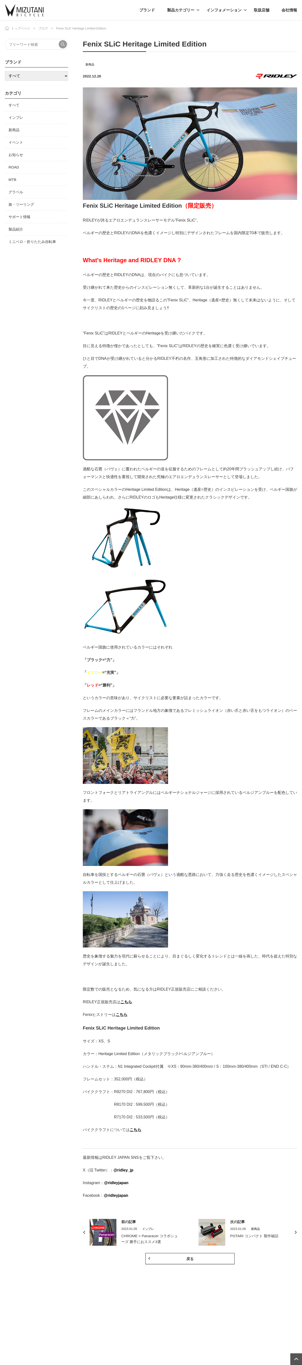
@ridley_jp (123, 1170)
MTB (12, 179)
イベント (16, 142)
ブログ (43, 28)
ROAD (14, 167)
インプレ (16, 117)
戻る (190, 1259)
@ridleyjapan (116, 1183)
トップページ (20, 28)
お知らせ (16, 155)
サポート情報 (19, 217)
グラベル (16, 192)
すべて (14, 105)
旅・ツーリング (21, 204)
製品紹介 (16, 229)
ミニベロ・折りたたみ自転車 (32, 242)
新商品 (89, 64)
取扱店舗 (261, 10)
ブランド (147, 10)
